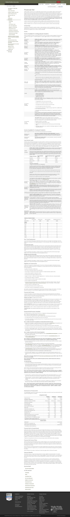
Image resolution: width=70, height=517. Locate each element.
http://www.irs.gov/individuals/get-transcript (46, 355)
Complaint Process (11, 47)
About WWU (41, 4)
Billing (9, 16)
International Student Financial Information (13, 42)
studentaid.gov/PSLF (45, 179)
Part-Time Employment (13, 25)
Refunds (9, 38)
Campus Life (59, 4)
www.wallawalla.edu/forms (53, 335)
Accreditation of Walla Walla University (12, 9)
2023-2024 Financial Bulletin (29, 468)
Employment (10, 18)
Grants (10, 22)
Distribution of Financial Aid (13, 30)
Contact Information (11, 10)
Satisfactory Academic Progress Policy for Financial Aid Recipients (13, 37)
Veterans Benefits (12, 34)
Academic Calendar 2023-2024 (13, 12)
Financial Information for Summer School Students (13, 44)
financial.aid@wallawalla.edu (30, 336)
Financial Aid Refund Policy (12, 40)
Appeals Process (11, 46)
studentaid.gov (52, 323)
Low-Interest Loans (12, 24)
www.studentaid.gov (29, 344)
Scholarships (11, 21)
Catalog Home (10, 49)
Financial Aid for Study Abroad (14, 31)
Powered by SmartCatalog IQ (61, 515)
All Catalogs (10, 51)
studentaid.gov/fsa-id (41, 314)
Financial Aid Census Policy (13, 33)
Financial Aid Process (12, 28)
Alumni (64, 4)
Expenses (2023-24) (11, 15)
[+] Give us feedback (30, 511)
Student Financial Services (12, 13)
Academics (53, 4)
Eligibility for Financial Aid (13, 27)
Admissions (47, 4)
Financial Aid (10, 19)
